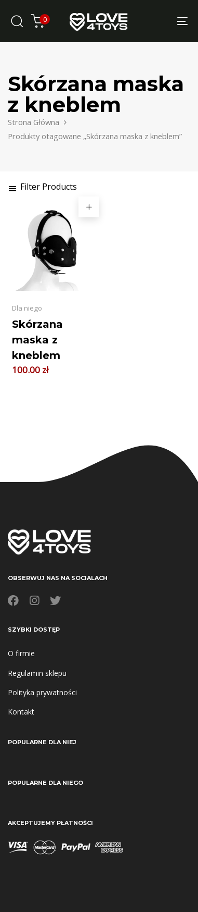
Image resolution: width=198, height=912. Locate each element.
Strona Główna (33, 122)
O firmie (21, 653)
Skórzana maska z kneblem (37, 340)
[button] (42, 186)
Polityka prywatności (42, 692)
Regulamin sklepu (37, 673)
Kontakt (21, 712)
